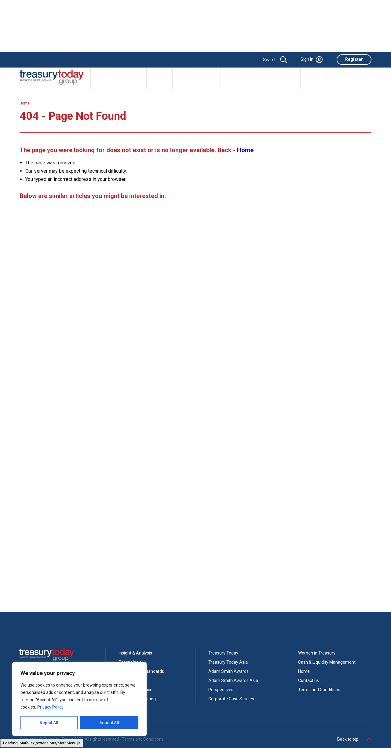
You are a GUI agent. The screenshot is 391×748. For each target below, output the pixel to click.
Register (354, 59)
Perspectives (220, 689)
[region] (79, 699)
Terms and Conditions (319, 689)
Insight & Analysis (135, 653)
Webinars (266, 77)
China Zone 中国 (335, 81)
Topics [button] (103, 77)
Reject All (49, 722)
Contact (362, 77)
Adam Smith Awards (228, 671)
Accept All (109, 722)
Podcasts (289, 77)
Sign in (312, 59)
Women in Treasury (316, 653)
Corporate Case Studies (231, 698)
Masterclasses (238, 77)
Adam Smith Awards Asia (233, 680)
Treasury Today (223, 653)
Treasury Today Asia (228, 662)
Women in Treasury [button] (197, 77)
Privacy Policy (50, 707)
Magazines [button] (130, 77)
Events (310, 77)
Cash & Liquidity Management (327, 662)
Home (25, 103)
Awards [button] (160, 77)
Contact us (308, 680)
